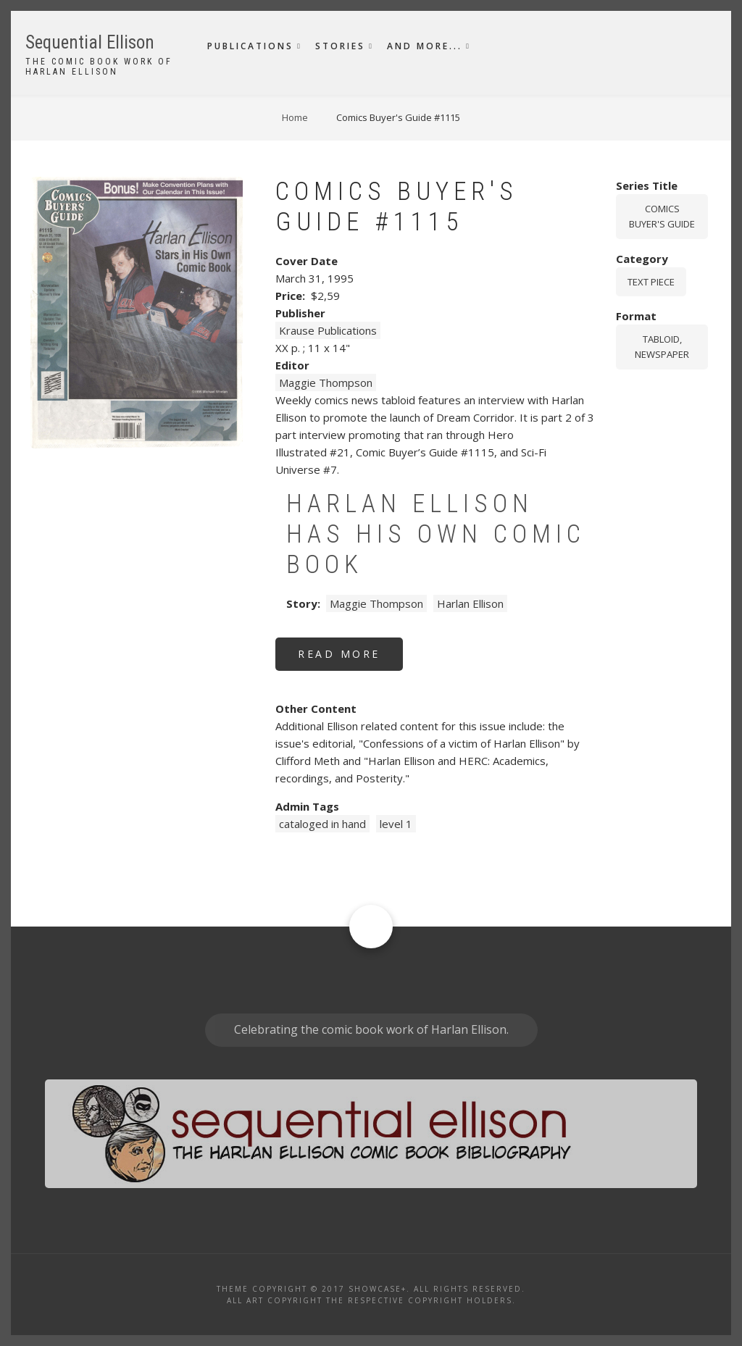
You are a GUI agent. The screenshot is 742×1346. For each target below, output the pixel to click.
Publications (250, 46)
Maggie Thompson (325, 382)
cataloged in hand (322, 823)
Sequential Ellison (89, 42)
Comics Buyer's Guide (662, 216)
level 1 (396, 823)
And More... (424, 46)
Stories (340, 46)
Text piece (651, 281)
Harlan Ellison (470, 603)
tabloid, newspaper (662, 347)
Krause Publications (328, 330)
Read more (350, 659)
